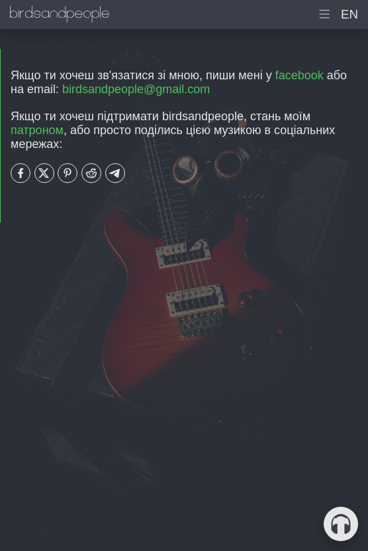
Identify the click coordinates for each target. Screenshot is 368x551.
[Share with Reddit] (91, 173)
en (349, 14)
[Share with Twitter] (44, 173)
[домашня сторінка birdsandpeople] (59, 15)
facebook (299, 75)
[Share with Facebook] (20, 173)
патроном (37, 130)
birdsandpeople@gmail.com (136, 89)
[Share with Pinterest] (67, 173)
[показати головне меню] (324, 14)
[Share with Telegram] (115, 173)
